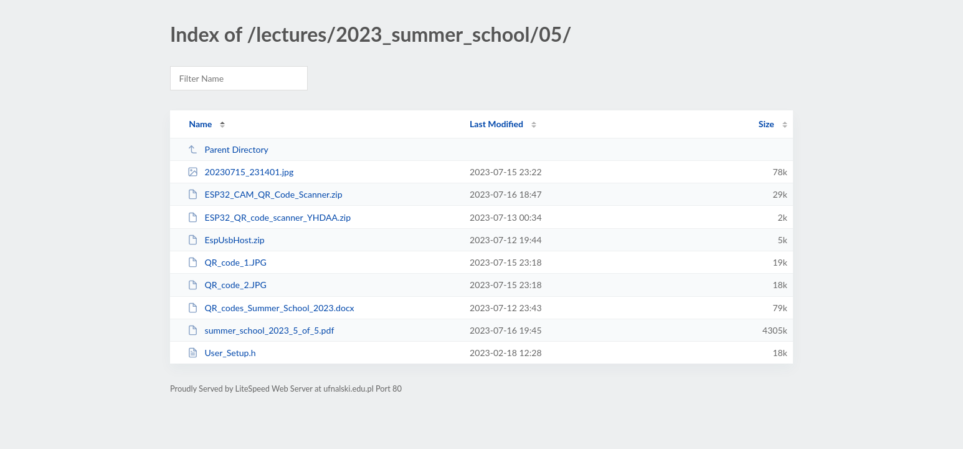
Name (200, 123)
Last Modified (496, 123)
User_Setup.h (221, 352)
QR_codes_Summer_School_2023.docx (270, 307)
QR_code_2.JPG (227, 284)
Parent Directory (227, 149)
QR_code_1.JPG (227, 262)
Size (766, 123)
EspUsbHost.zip (226, 239)
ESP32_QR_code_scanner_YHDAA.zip (269, 217)
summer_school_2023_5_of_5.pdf (260, 330)
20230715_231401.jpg (240, 172)
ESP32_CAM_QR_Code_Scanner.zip (264, 194)
